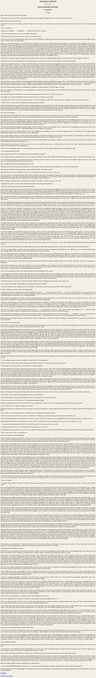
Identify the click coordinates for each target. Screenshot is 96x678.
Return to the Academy (7, 676)
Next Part (3, 673)
